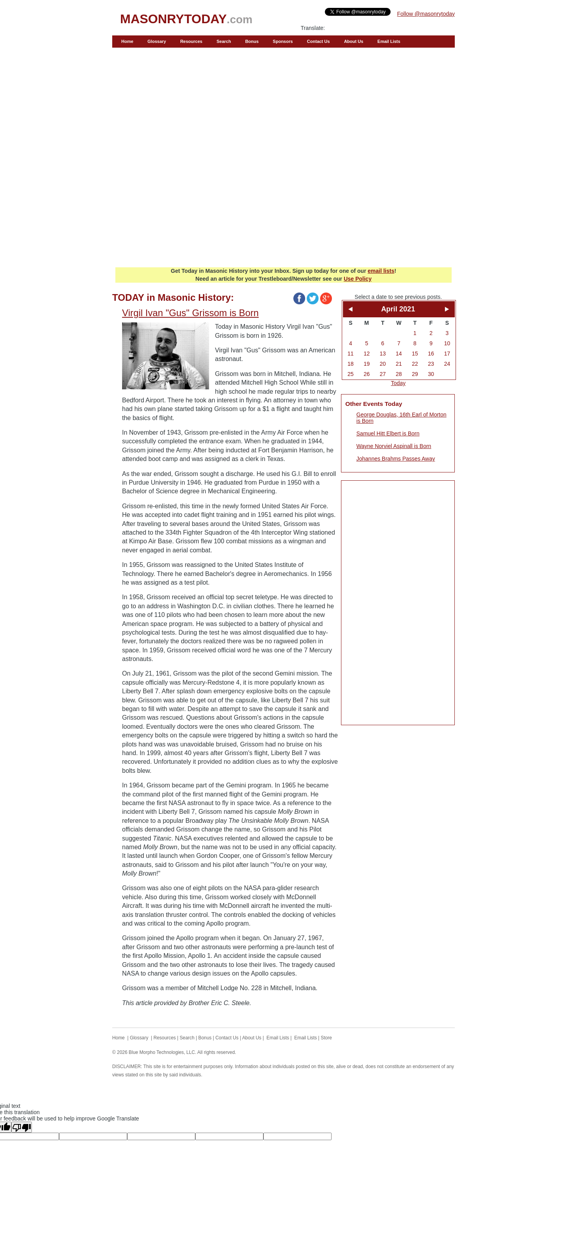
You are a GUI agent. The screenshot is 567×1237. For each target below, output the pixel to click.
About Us (353, 41)
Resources (191, 41)
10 (447, 343)
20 (383, 364)
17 (447, 353)
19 (366, 364)
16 (431, 353)
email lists (381, 271)
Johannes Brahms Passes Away (395, 459)
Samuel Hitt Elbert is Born (387, 433)
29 (415, 374)
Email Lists (389, 41)
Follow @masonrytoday (426, 14)
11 (351, 353)
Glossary (157, 41)
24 (447, 364)
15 (415, 353)
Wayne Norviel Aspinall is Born (393, 446)
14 (399, 353)
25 (351, 374)
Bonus (252, 41)
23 (431, 364)
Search (224, 41)
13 (383, 353)
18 (351, 364)
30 (431, 374)
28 (399, 374)
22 (415, 364)
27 (383, 374)
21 (399, 364)
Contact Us (318, 41)
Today (398, 383)
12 (366, 353)
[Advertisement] (283, 205)
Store (326, 1038)
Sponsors (283, 41)
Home (127, 41)
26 (366, 374)
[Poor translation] (21, 1127)
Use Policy (358, 279)
